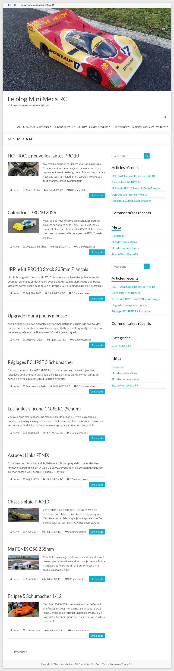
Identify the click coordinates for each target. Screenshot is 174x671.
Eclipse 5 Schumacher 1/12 (35, 596)
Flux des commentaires (125, 248)
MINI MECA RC (55, 189)
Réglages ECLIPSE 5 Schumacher (41, 362)
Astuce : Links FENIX (28, 455)
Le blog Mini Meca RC (37, 99)
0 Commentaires (79, 189)
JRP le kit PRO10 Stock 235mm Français (48, 269)
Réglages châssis (141, 126)
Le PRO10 (78, 126)
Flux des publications (124, 241)
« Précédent (19, 651)
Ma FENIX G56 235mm (31, 549)
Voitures (161, 126)
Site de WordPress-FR (125, 254)
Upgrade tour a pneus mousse (37, 316)
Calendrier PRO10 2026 (32, 212)
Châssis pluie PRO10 (28, 502)
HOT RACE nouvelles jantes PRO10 (43, 156)
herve (16, 189)
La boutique (61, 126)
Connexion (118, 235)
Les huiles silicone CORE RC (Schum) (44, 409)
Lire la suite (97, 195)
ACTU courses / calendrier (33, 126)
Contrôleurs (120, 126)
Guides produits (98, 126)
